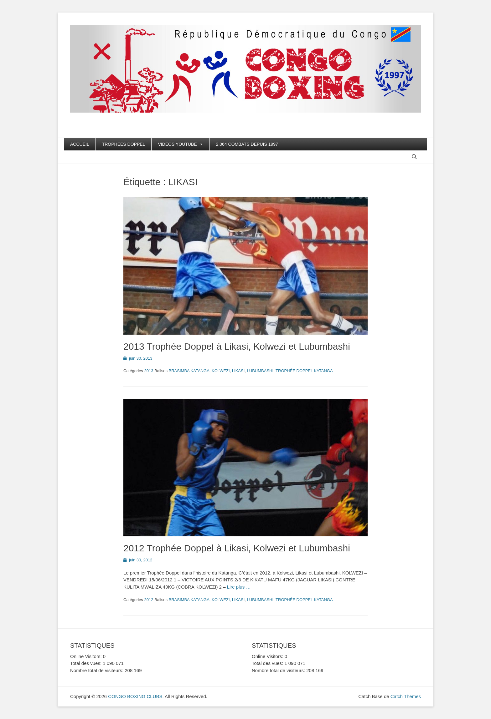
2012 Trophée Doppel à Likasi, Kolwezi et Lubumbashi (236, 548)
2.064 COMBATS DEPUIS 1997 (247, 144)
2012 (148, 599)
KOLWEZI (221, 370)
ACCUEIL (79, 144)
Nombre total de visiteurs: (97, 670)
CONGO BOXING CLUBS (135, 696)
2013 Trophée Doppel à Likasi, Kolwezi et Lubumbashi (236, 346)
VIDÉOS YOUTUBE (180, 144)
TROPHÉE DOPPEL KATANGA (304, 370)
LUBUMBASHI (260, 370)
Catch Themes (405, 696)
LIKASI (238, 370)
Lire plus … (239, 587)
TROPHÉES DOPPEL (123, 144)
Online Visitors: (86, 656)
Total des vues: (86, 663)
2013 (148, 370)
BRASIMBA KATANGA (189, 370)
